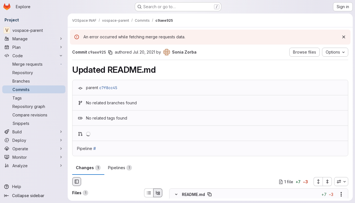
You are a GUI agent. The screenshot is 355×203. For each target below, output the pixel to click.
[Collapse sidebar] (33, 196)
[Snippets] (33, 123)
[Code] (33, 55)
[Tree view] (157, 192)
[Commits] (33, 89)
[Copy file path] (209, 194)
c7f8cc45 (108, 87)
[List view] (148, 192)
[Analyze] (33, 165)
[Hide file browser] (76, 181)
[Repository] (33, 72)
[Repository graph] (33, 106)
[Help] (33, 187)
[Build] (33, 132)
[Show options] (341, 194)
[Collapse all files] (327, 181)
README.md (193, 194)
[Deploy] (33, 140)
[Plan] (33, 47)
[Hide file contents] (176, 194)
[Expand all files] (318, 181)
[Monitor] (33, 157)
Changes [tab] (88, 168)
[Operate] (33, 149)
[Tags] (33, 98)
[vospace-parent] (33, 30)
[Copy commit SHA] (110, 52)
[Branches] (33, 81)
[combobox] (341, 181)
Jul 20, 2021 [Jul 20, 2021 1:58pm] (144, 52)
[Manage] (33, 39)
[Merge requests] (33, 64)
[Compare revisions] (33, 115)
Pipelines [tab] (120, 168)
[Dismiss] (343, 37)
